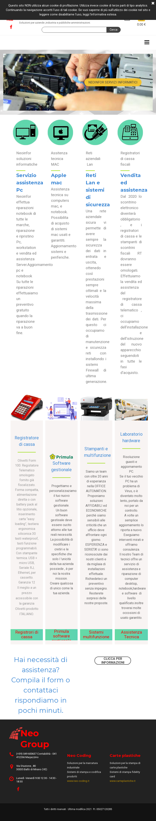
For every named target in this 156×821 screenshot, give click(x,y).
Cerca (113, 29)
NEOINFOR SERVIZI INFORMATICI (113, 82)
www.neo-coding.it (78, 780)
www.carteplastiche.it (122, 780)
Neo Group (34, 739)
